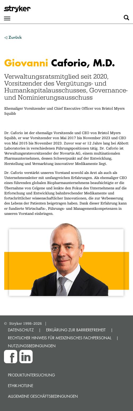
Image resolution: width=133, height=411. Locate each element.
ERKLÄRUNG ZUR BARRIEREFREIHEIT (76, 329)
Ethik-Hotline (20, 385)
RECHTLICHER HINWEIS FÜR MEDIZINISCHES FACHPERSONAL (59, 337)
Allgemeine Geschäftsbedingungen (43, 396)
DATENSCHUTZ (21, 329)
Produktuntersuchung (31, 375)
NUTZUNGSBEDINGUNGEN (32, 345)
